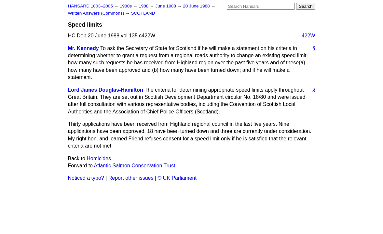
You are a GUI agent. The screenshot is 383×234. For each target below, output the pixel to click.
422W (308, 35)
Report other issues (131, 178)
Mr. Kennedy (83, 48)
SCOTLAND (143, 13)
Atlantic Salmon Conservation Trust (134, 165)
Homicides (99, 158)
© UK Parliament (177, 178)
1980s (126, 6)
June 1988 (166, 6)
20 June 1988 (197, 6)
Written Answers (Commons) (97, 13)
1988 (144, 6)
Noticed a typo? (86, 178)
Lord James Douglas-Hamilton (105, 90)
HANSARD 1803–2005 (90, 6)
